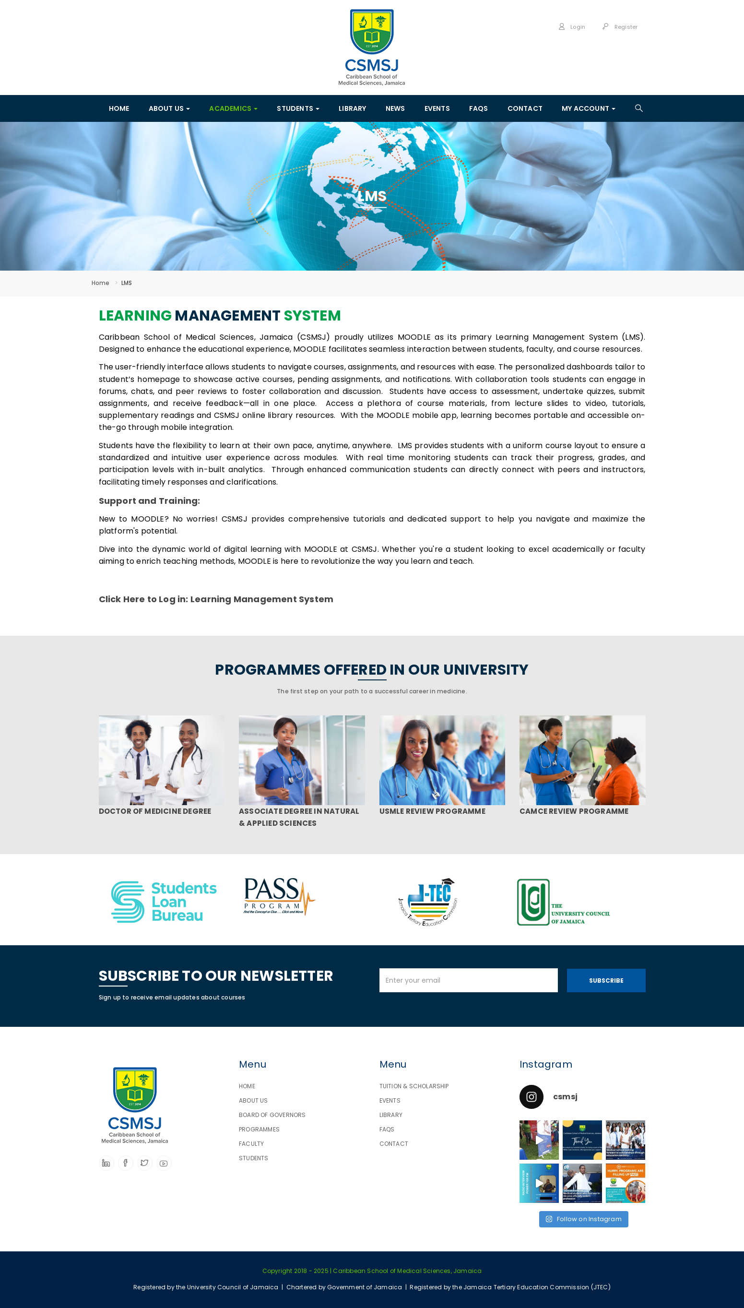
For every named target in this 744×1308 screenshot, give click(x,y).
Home (101, 283)
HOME (119, 108)
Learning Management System (261, 599)
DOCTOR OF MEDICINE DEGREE (155, 811)
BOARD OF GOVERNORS (272, 1115)
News (395, 108)
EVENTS (437, 108)
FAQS (478, 108)
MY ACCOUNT (588, 108)
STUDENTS (298, 108)
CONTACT (525, 108)
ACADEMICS (233, 108)
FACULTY (251, 1144)
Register (620, 27)
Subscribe (606, 980)
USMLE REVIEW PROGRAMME (432, 811)
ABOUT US (169, 108)
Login (571, 27)
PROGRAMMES (259, 1129)
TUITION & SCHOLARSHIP (414, 1086)
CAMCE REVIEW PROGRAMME (574, 811)
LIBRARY (352, 108)
